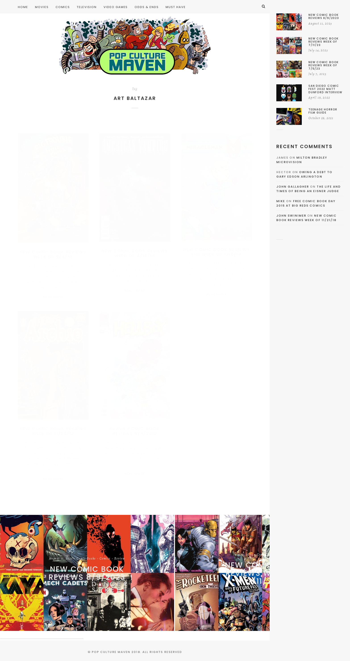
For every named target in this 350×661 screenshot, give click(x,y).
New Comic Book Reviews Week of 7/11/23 (262, 573)
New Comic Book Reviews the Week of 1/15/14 (216, 247)
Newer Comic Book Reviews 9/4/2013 (135, 428)
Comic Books (86, 559)
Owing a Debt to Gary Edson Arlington (304, 174)
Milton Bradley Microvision (301, 159)
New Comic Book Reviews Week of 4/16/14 (135, 249)
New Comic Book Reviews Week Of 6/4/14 (53, 250)
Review (119, 559)
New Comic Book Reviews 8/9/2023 (87, 573)
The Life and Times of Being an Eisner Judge (308, 188)
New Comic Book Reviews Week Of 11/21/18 (306, 217)
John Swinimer (291, 215)
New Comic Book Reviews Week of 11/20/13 (53, 428)
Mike (280, 201)
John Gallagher (292, 186)
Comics (105, 559)
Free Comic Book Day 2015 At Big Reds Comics (305, 203)
